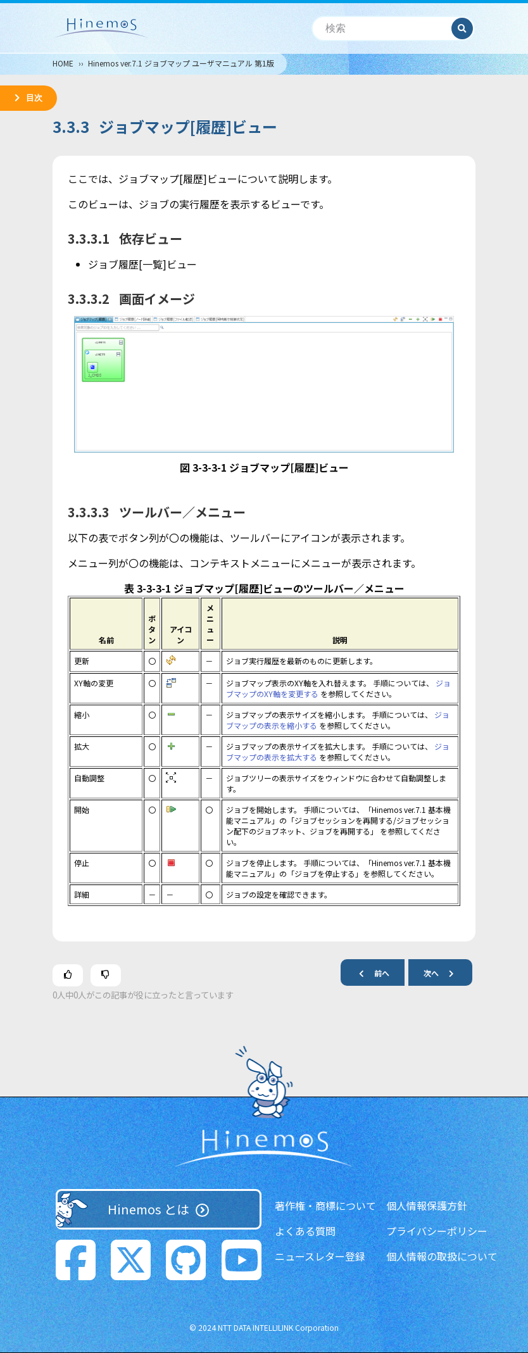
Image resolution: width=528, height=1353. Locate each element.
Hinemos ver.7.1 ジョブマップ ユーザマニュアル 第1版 (181, 63)
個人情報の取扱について (442, 1256)
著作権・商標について (325, 1205)
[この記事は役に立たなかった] (106, 975)
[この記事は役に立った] (68, 975)
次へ (444, 972)
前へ (369, 972)
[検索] (382, 29)
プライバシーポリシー (436, 1230)
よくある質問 (305, 1230)
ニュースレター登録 (320, 1256)
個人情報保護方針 (426, 1205)
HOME (63, 63)
